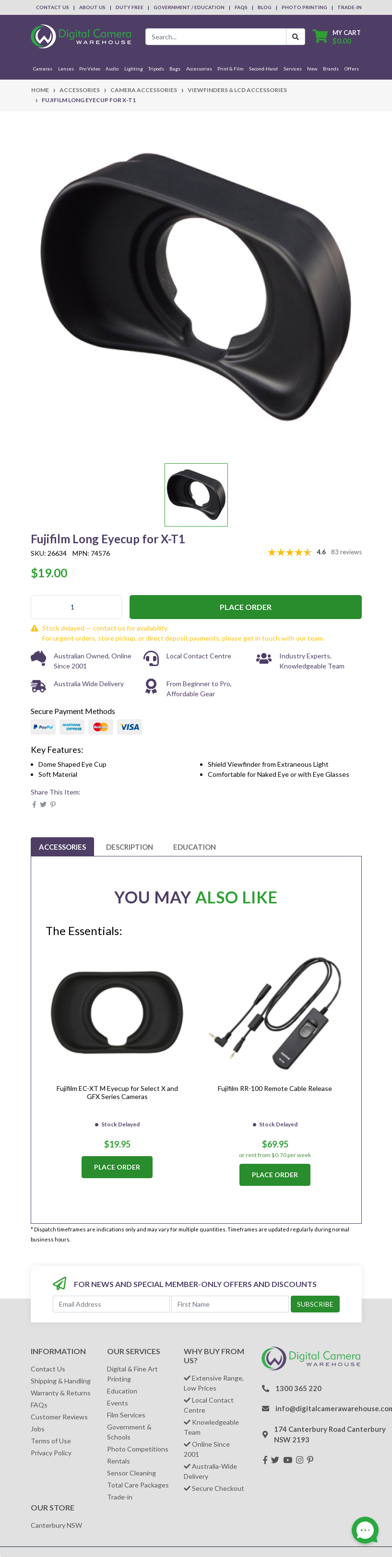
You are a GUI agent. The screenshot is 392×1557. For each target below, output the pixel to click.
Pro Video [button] (89, 68)
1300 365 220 (298, 1388)
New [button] (312, 68)
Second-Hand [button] (263, 68)
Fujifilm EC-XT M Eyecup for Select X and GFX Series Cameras (117, 1092)
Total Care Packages (138, 1485)
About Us (92, 7)
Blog (265, 7)
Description (129, 847)
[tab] (62, 846)
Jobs (38, 1429)
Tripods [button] (156, 68)
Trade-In (349, 7)
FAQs (241, 7)
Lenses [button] (66, 68)
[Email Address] (111, 1304)
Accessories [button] (199, 68)
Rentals (118, 1461)
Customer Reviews (59, 1417)
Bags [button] (174, 68)
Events (117, 1403)
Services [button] (293, 68)
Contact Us (52, 7)
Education (194, 847)
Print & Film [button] (230, 68)
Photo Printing (304, 7)
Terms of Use (51, 1441)
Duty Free (129, 7)
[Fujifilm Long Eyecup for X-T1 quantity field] (76, 607)
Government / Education (189, 7)
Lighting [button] (133, 68)
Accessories (62, 847)
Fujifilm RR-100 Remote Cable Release (275, 1088)
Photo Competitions (137, 1449)
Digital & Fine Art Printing (132, 1374)
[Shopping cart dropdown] (336, 37)
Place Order (246, 606)
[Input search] (215, 36)
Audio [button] (112, 68)
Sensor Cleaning (131, 1473)
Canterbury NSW (56, 1525)
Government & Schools (129, 1432)
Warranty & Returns (61, 1393)
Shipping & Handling (61, 1381)
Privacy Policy (51, 1453)
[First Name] (230, 1304)
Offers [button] (351, 68)
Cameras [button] (42, 68)
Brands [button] (331, 68)
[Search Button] (295, 36)
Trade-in (119, 1497)
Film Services (126, 1415)
